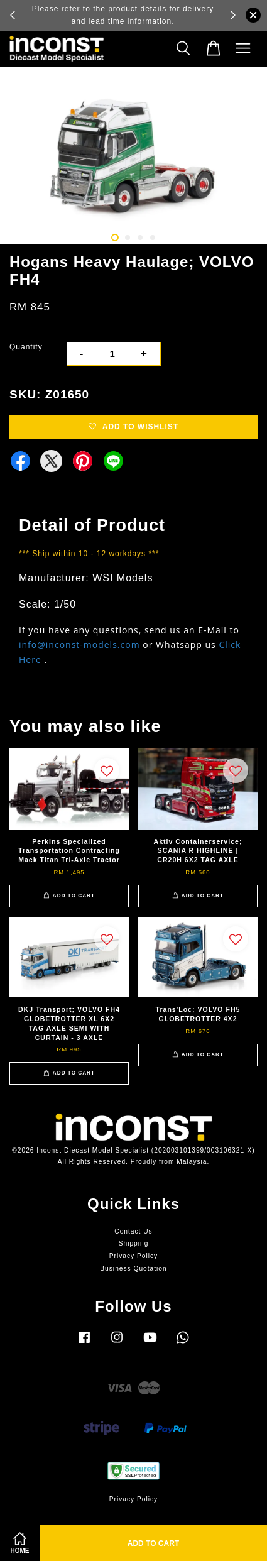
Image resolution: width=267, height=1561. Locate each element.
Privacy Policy (133, 1255)
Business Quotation (133, 1268)
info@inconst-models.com (79, 644)
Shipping (134, 1243)
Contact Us (133, 1231)
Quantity (26, 346)
